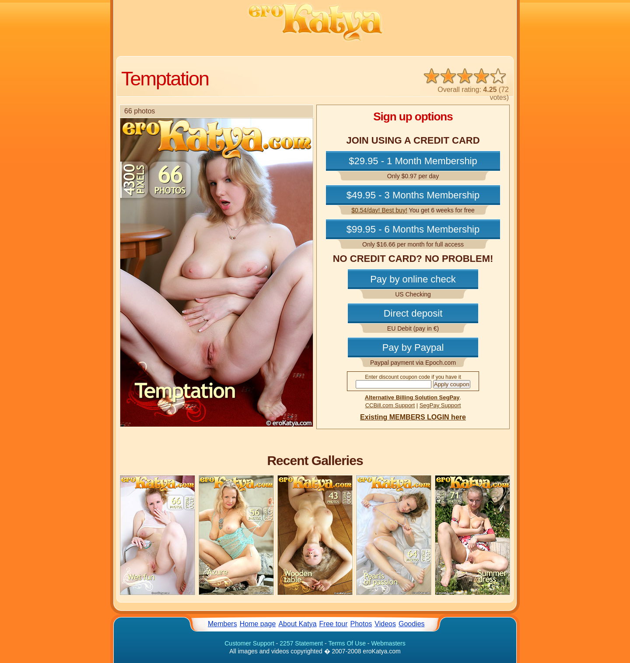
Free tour (333, 624)
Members (222, 624)
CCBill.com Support (390, 405)
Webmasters (388, 643)
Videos (385, 624)
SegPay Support (440, 405)
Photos (361, 624)
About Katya (297, 624)
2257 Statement (301, 643)
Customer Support (249, 643)
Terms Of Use (347, 643)
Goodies (412, 624)
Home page (258, 624)
